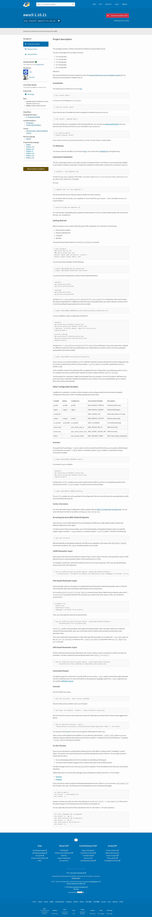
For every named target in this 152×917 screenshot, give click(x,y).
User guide (38, 856)
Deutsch (82, 902)
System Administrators (33, 125)
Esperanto (115, 902)
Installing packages (39, 850)
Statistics (64, 856)
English (28, 139)
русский (103, 902)
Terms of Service (111, 850)
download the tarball (112, 124)
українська (69, 902)
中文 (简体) (89, 902)
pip (81, 89)
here (85, 151)
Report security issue (112, 853)
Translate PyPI (87, 856)
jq (67, 732)
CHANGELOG (104, 151)
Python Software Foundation (75, 884)
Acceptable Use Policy (111, 861)
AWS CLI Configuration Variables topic (109, 509)
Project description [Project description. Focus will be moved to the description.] (32, 44)
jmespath (59, 779)
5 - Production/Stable (33, 117)
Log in (117, 4)
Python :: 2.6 (30, 147)
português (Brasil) (59, 902)
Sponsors (108, 4)
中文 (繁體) (96, 902)
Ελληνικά (75, 902)
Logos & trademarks (63, 858)
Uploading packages (38, 853)
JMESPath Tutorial (67, 681)
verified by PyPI (40, 64)
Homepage (29, 94)
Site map (76, 889)
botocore (59, 777)
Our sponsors (63, 861)
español (40, 902)
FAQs (39, 861)
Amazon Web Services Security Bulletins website (105, 75)
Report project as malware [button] (36, 169)
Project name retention (38, 858)
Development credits (87, 861)
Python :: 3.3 (30, 153)
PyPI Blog (63, 850)
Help (94, 4)
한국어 (121, 902)
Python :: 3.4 (30, 155)
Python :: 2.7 (30, 149)
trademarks (94, 882)
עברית (109, 902)
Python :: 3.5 (30, 158)
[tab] (35, 44)
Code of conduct (111, 856)
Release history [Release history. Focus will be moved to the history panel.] (31, 49)
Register (124, 4)
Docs (100, 4)
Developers (30, 123)
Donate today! (76, 878)
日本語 (51, 902)
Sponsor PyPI (88, 858)
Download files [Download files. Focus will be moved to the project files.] (31, 54)
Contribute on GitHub (87, 853)
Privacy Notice (111, 858)
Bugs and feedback (88, 850)
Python (28, 145)
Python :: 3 (29, 151)
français (46, 902)
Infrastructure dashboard (63, 853)
